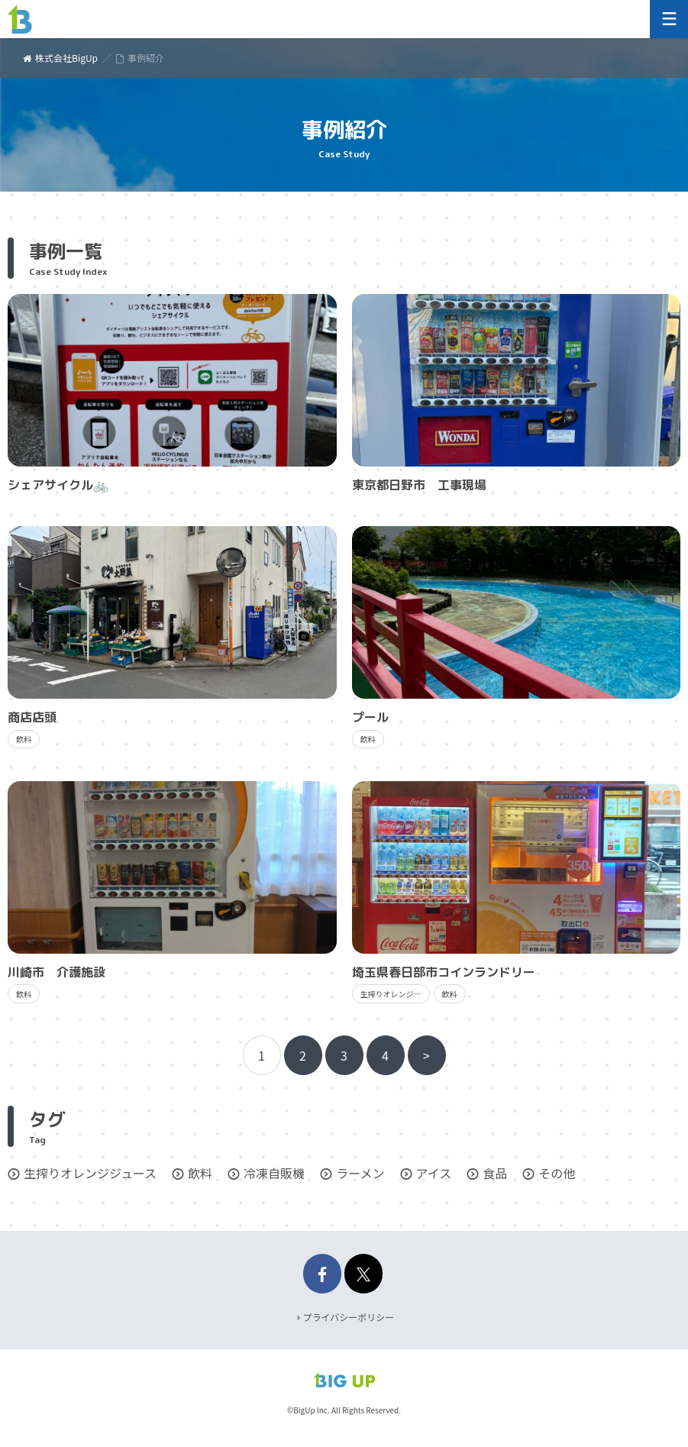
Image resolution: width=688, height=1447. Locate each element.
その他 (556, 1173)
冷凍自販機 (274, 1173)
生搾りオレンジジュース (90, 1173)
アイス (434, 1173)
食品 (495, 1173)
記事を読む (172, 395)
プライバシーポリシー (349, 1316)
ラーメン (360, 1173)
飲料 (200, 1173)
